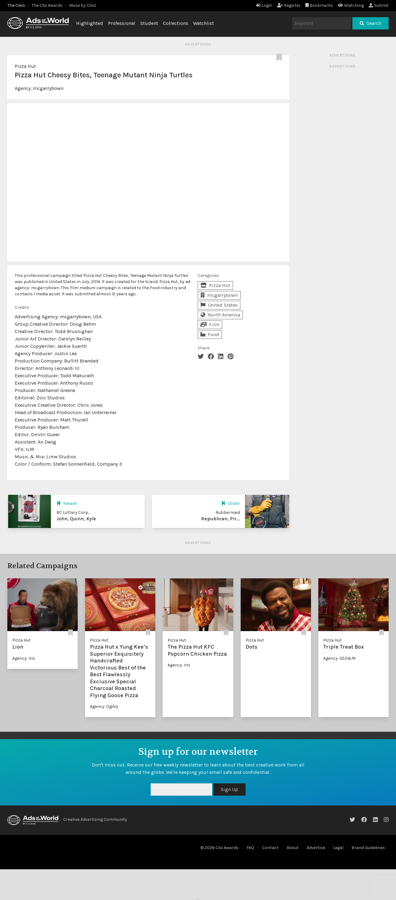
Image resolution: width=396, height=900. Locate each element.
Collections (175, 23)
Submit (379, 5)
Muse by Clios (82, 5)
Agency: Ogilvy (104, 706)
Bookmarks (319, 5)
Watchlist (203, 23)
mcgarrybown (48, 88)
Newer (66, 503)
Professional (121, 23)
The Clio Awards (47, 5)
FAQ (250, 847)
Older (230, 503)
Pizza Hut (25, 66)
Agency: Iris (23, 658)
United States (219, 305)
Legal (338, 847)
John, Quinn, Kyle (76, 519)
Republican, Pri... (220, 519)
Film (209, 325)
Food (209, 334)
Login (264, 5)
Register (289, 5)
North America (220, 315)
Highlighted (89, 23)
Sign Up (229, 789)
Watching (351, 5)
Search (370, 23)
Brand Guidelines (368, 847)
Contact (270, 847)
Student (149, 23)
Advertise (316, 847)
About (293, 847)
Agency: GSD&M (339, 658)
